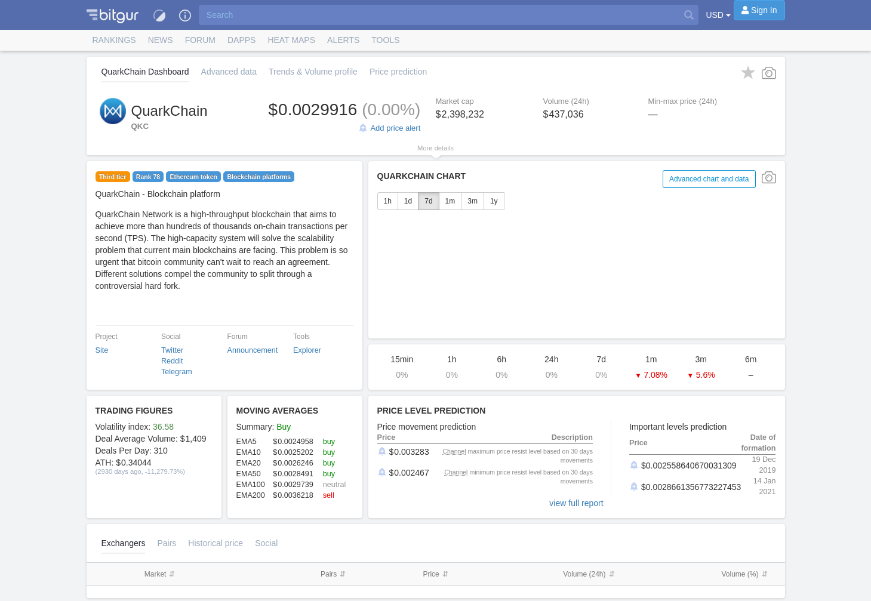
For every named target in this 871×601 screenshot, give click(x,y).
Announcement (252, 350)
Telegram (176, 372)
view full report (576, 503)
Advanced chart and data (709, 179)
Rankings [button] (114, 40)
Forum (200, 40)
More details (435, 148)
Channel (454, 451)
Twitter (172, 350)
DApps (241, 40)
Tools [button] (385, 40)
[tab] (215, 543)
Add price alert (395, 128)
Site (102, 350)
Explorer (307, 350)
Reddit (172, 361)
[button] (112, 15)
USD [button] (718, 15)
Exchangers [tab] (123, 543)
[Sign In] (759, 10)
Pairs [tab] (166, 543)
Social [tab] (266, 543)
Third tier (113, 176)
